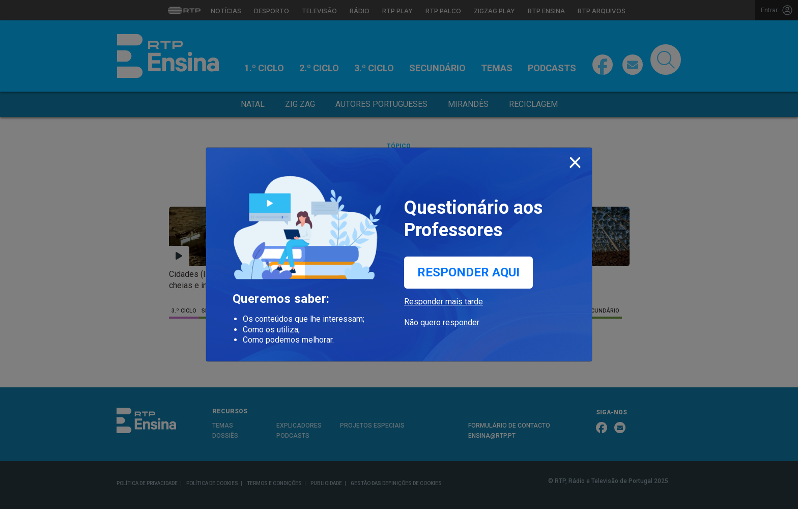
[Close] (575, 160)
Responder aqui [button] (468, 272)
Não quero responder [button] (441, 322)
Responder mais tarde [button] (443, 301)
